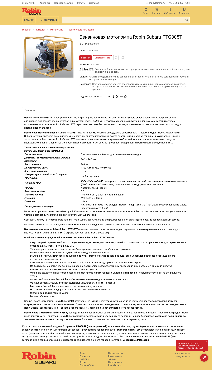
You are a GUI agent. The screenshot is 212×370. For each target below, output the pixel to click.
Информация (49, 20)
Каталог (29, 20)
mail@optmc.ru (157, 2)
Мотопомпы (56, 29)
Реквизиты (85, 356)
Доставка (94, 3)
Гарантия (84, 359)
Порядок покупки (63, 3)
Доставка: (85, 84)
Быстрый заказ (102, 58)
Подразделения (115, 353)
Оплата (81, 3)
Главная (26, 29)
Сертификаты (114, 365)
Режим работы (87, 365)
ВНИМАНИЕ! (28, 3)
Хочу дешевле (115, 356)
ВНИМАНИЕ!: (86, 69)
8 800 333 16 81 (181, 2)
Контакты (45, 3)
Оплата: (84, 76)
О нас (82, 353)
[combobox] (126, 20)
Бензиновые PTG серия (81, 29)
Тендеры (112, 359)
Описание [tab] (29, 110)
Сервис (83, 362)
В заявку (85, 58)
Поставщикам (115, 362)
